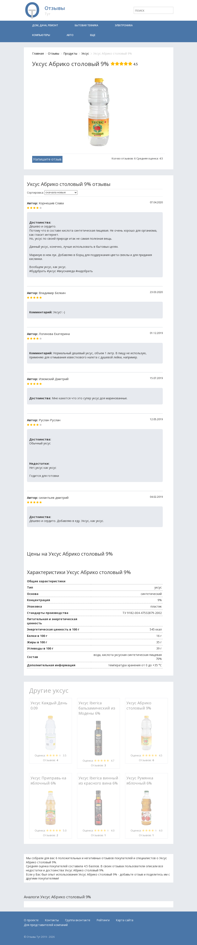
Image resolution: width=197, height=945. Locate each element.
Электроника (124, 25)
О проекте (31, 920)
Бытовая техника (86, 25)
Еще (92, 35)
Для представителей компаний (46, 925)
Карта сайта (124, 920)
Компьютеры (41, 35)
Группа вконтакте (77, 920)
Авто (70, 35)
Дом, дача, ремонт (45, 25)
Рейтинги (103, 920)
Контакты (52, 920)
